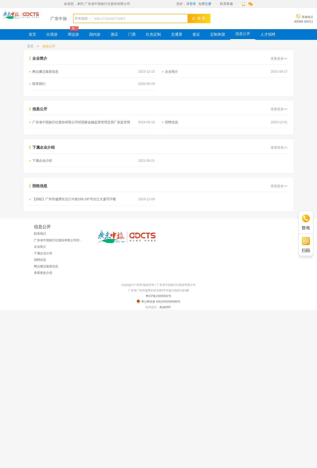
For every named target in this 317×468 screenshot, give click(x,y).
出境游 (51, 34)
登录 (192, 4)
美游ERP (165, 307)
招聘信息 (226, 122)
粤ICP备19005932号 (158, 296)
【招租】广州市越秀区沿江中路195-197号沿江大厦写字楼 (93, 199)
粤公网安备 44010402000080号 (159, 301)
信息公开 (242, 34)
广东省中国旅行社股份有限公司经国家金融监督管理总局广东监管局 (93, 122)
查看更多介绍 (43, 273)
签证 (196, 34)
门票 (132, 34)
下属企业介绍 (93, 160)
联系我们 (93, 83)
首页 (32, 34)
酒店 (114, 34)
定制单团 (217, 34)
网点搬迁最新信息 (93, 71)
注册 (208, 4)
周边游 (73, 34)
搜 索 (199, 18)
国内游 (94, 34)
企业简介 (226, 71)
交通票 (176, 34)
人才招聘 (267, 34)
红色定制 (153, 34)
